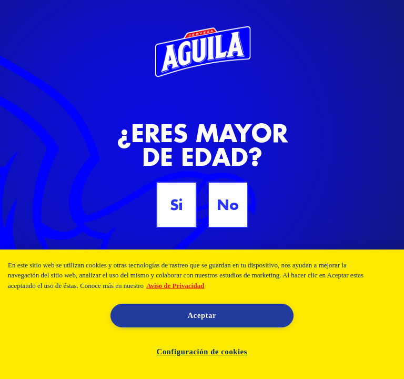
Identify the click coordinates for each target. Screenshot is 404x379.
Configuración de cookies (202, 351)
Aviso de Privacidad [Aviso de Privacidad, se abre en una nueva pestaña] (175, 286)
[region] (202, 314)
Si (176, 205)
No (228, 205)
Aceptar (202, 315)
